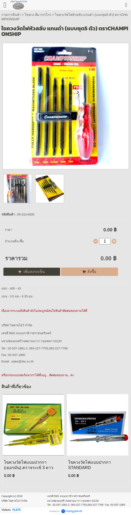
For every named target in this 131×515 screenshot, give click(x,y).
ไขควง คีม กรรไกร (38, 15)
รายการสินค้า (11, 15)
